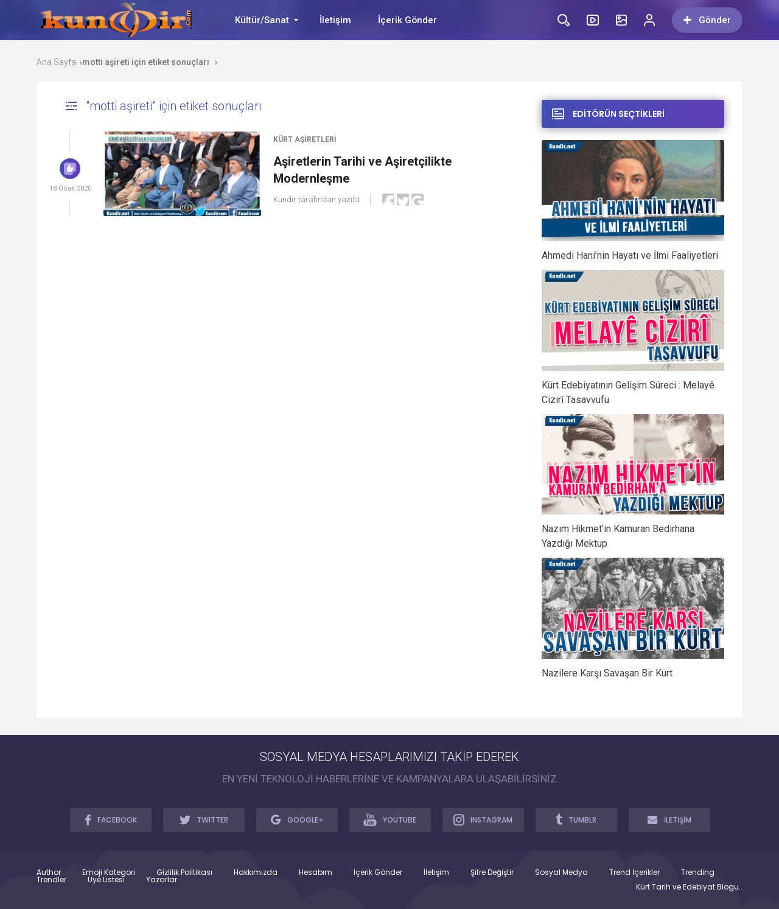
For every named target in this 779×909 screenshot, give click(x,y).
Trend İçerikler (634, 872)
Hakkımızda (256, 872)
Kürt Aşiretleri (305, 139)
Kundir (284, 199)
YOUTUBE (389, 819)
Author (49, 872)
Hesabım (315, 872)
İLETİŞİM (669, 819)
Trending (697, 872)
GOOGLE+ (297, 819)
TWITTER (204, 819)
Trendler (51, 879)
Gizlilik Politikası (184, 872)
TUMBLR (576, 819)
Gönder (707, 20)
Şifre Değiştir (492, 872)
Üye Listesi (106, 879)
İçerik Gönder (407, 20)
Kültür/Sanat (262, 20)
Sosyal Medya (561, 872)
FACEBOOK (111, 819)
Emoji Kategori (108, 872)
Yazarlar (161, 879)
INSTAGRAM (482, 819)
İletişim (335, 20)
